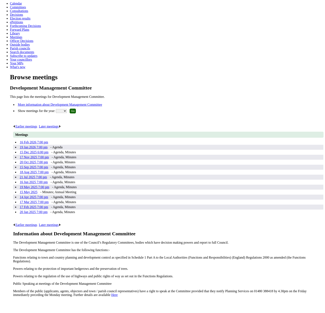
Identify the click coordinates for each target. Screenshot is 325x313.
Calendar (16, 3)
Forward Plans (19, 29)
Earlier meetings (25, 126)
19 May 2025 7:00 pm (34, 187)
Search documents (22, 52)
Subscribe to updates (23, 56)
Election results (20, 18)
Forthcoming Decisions (25, 26)
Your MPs (16, 63)
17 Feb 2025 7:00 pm (34, 207)
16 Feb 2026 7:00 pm (34, 142)
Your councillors (21, 59)
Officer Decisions (21, 41)
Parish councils (20, 48)
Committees (18, 7)
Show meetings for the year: (37, 111)
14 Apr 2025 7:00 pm (34, 197)
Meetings (16, 37)
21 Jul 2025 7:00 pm (33, 177)
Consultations (19, 11)
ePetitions (16, 22)
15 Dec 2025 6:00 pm (34, 152)
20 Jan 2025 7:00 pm (33, 212)
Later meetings (50, 126)
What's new (17, 67)
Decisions (16, 14)
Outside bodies (20, 44)
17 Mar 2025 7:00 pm (34, 202)
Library (15, 33)
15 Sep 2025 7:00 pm (34, 167)
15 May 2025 (28, 192)
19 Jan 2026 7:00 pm (33, 147)
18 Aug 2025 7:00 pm (34, 172)
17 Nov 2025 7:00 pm (34, 157)
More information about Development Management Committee (60, 104)
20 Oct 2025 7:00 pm (34, 162)
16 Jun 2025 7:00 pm (34, 182)
